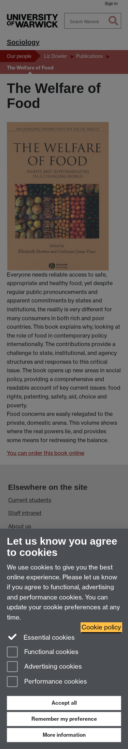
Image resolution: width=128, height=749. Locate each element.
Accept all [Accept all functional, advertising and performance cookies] (64, 703)
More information (64, 735)
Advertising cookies (44, 667)
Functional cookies (43, 652)
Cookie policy (101, 627)
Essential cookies (41, 637)
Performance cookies (47, 682)
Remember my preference (64, 719)
